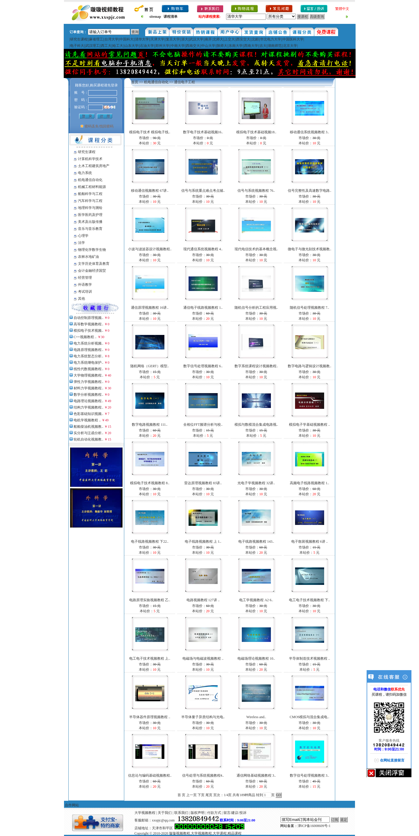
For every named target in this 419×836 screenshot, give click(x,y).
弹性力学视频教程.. (88, 382)
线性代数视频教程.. (88, 369)
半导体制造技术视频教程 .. (309, 658)
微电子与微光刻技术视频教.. (309, 249)
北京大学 (290, 46)
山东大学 (132, 46)
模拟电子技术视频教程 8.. (149, 483)
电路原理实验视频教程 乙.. (149, 600)
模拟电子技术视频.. (88, 331)
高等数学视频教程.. (88, 324)
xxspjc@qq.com (163, 820)
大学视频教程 (144, 813)
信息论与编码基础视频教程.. (150, 775)
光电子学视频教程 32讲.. (256, 483)
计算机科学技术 (90, 159)
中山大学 (208, 46)
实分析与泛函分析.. (88, 433)
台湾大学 (111, 39)
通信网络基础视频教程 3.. (256, 775)
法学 (81, 243)
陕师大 (222, 46)
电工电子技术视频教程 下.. (309, 600)
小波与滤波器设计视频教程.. (150, 249)
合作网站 (72, 805)
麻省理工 (96, 39)
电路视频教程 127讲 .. (203, 600)
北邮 (255, 39)
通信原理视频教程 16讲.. (149, 308)
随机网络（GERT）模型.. (149, 366)
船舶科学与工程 (90, 194)
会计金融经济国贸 (92, 271)
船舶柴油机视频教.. (88, 427)
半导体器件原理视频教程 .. (149, 717)
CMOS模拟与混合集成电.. (309, 717)
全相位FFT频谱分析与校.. (203, 425)
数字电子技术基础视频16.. (203, 132)
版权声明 (198, 813)
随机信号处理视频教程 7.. (309, 308)
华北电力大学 (270, 39)
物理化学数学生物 (92, 250)
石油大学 (147, 46)
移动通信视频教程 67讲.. (149, 191)
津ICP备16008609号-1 (314, 826)
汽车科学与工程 (90, 201)
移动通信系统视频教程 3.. (309, 132)
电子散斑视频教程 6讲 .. (309, 541)
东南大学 (236, 46)
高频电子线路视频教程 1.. (309, 483)
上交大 (229, 39)
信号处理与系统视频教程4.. (203, 775)
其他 (81, 299)
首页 (134, 82)
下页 (201, 795)
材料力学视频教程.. (88, 388)
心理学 (83, 236)
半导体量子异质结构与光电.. (203, 717)
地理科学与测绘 (90, 208)
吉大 (263, 46)
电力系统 (85, 173)
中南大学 (178, 46)
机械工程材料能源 (92, 187)
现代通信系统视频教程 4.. (203, 249)
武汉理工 (93, 46)
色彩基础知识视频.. (88, 414)
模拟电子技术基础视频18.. (256, 132)
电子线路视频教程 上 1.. (203, 541)
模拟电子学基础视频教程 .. (309, 425)
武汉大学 (196, 39)
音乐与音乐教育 (90, 229)
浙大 (184, 39)
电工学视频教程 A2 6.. (256, 600)
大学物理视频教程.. (88, 375)
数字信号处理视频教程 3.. (309, 775)
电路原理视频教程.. (88, 350)
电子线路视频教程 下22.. (149, 541)
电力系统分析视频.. (88, 343)
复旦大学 (173, 39)
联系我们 (181, 813)
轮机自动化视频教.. (88, 439)
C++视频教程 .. (85, 337)
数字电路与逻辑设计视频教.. (309, 366)
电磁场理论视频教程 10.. (256, 658)
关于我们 (165, 813)
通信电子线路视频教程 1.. (203, 308)
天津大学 (157, 39)
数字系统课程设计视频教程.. (256, 366)
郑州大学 (162, 46)
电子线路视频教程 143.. (256, 541)
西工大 (106, 46)
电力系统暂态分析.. (88, 356)
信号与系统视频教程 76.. (256, 191)
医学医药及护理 (90, 215)
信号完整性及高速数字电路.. (309, 191)
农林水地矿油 (88, 257)
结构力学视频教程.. (88, 407)
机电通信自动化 (90, 180)
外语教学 (85, 285)
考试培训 (85, 292)
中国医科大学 (293, 39)
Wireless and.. (256, 717)
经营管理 (85, 278)
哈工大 (118, 46)
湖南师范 (275, 46)
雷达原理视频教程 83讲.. (203, 483)
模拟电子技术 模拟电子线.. (149, 132)
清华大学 (142, 39)
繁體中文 (342, 9)
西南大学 (251, 46)
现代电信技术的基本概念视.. (256, 249)
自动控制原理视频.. (88, 318)
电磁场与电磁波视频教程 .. (202, 658)
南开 (208, 39)
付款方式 (214, 813)
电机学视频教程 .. (87, 420)
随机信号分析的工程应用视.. (256, 308)
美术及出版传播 (90, 222)
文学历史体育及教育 (93, 264)
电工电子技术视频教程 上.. (149, 658)
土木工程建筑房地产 (93, 166)
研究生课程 (79, 39)
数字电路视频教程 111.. (149, 425)
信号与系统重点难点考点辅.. (203, 191)
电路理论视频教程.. (88, 401)
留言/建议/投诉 (234, 813)
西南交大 (193, 46)
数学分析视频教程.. (88, 395)
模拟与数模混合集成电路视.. (256, 425)
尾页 (208, 795)
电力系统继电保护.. (88, 363)
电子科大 (77, 46)
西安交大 (243, 39)
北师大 (218, 39)
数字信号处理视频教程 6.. (203, 366)
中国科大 (127, 39)
